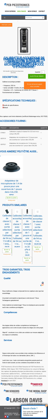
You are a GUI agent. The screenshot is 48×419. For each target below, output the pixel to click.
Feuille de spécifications (11, 105)
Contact (42, 11)
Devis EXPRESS (10, 11)
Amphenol (4, 380)
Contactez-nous (28, 415)
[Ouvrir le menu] (5, 18)
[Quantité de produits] (43, 72)
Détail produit (11, 200)
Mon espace (32, 11)
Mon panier (21, 11)
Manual (5, 107)
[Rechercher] (42, 17)
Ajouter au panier (36, 76)
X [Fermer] (46, 405)
